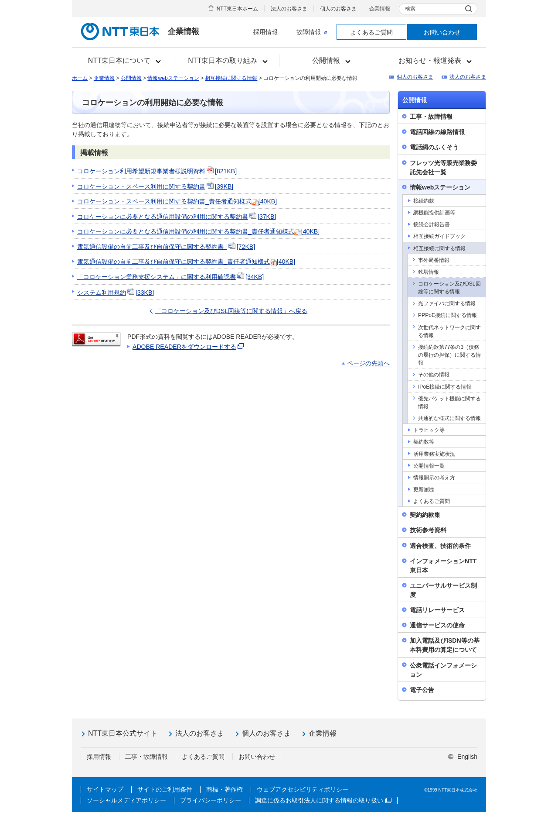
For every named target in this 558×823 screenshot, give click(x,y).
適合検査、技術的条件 (440, 545)
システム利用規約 (115, 292)
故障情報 (311, 31)
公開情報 (131, 78)
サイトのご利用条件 (164, 789)
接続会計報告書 (431, 224)
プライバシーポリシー (210, 800)
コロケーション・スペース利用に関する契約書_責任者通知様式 (177, 201)
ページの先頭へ (368, 363)
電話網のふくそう (434, 147)
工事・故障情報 (431, 116)
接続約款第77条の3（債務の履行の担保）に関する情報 (449, 355)
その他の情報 (433, 375)
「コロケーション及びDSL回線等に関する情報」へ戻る (231, 310)
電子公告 (422, 689)
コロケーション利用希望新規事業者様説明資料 (157, 171)
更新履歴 (423, 489)
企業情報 (379, 9)
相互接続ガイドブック (439, 236)
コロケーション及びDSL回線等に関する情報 (449, 288)
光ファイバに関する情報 (447, 303)
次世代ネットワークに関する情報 (449, 331)
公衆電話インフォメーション (443, 670)
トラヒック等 (429, 430)
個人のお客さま (338, 9)
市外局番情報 (433, 260)
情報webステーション (173, 78)
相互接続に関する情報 (231, 78)
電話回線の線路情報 (437, 131)
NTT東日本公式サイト (122, 733)
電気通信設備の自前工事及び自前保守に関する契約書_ (166, 246)
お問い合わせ (442, 32)
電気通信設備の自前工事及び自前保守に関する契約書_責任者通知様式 (186, 261)
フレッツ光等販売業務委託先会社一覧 (443, 167)
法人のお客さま (289, 9)
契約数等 (423, 442)
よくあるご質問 (371, 32)
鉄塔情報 (428, 272)
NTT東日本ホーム (237, 9)
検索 (410, 9)
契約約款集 (425, 514)
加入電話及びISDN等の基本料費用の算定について (445, 645)
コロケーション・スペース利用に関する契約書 (155, 186)
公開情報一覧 (429, 466)
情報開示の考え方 (434, 478)
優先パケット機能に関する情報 (449, 403)
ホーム (80, 78)
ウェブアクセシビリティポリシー (302, 789)
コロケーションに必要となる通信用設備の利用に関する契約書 (176, 216)
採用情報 (265, 31)
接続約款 (423, 201)
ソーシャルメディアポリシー (126, 800)
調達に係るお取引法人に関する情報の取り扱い (323, 800)
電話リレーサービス (437, 609)
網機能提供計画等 (434, 213)
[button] (124, 61)
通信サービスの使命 (437, 625)
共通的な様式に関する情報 (449, 418)
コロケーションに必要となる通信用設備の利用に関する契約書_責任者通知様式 (198, 231)
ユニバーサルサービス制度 (443, 590)
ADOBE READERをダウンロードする (189, 346)
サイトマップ (105, 789)
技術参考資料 (428, 530)
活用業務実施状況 (434, 454)
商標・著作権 (224, 789)
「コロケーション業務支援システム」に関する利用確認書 (170, 276)
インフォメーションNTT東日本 (443, 566)
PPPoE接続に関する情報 (447, 315)
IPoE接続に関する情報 (444, 387)
